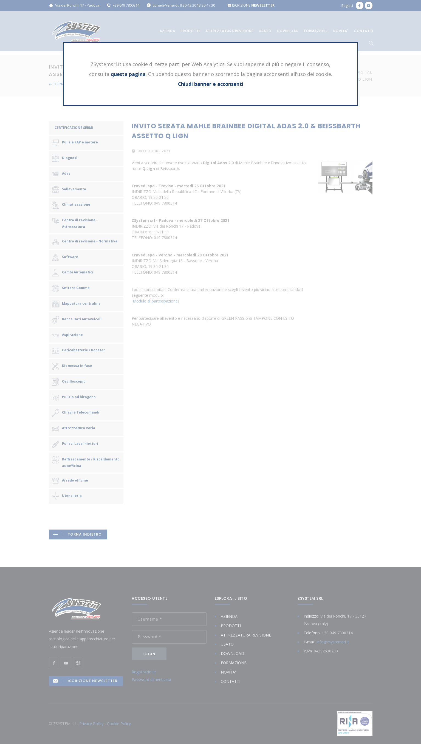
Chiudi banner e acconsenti (210, 84)
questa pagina (128, 74)
